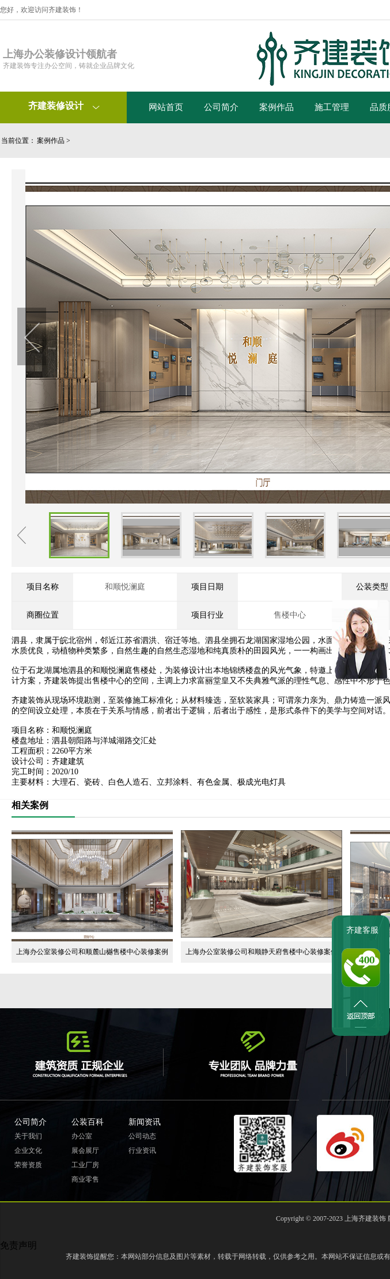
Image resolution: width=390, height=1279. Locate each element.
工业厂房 (85, 1165)
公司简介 (221, 107)
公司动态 (142, 1136)
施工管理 (332, 107)
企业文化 (28, 1150)
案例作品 (276, 107)
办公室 (81, 1136)
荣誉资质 (28, 1165)
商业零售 (85, 1179)
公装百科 (87, 1122)
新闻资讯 (144, 1122)
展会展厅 (85, 1150)
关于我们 (28, 1136)
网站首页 (166, 107)
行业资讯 (142, 1150)
